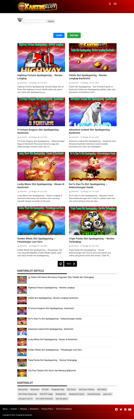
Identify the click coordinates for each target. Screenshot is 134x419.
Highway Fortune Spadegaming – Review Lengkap (51, 287)
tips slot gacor (62, 399)
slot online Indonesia (44, 399)
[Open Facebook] (116, 409)
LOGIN (59, 35)
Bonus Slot (23, 389)
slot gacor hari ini (26, 399)
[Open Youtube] (129, 409)
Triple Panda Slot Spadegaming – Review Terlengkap (52, 360)
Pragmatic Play (58, 389)
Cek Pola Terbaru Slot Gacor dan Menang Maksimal (52, 370)
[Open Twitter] (120, 409)
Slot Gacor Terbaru (86, 389)
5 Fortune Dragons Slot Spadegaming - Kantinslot (51, 308)
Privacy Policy (47, 409)
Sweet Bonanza (94, 394)
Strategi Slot (61, 394)
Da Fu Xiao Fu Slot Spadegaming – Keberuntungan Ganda (55, 318)
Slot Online (101, 389)
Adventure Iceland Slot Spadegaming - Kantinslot (50, 329)
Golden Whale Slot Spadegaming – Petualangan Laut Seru (55, 350)
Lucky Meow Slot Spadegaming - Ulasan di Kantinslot (52, 339)
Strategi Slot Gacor (76, 394)
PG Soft (45, 389)
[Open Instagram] (125, 409)
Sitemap (23, 409)
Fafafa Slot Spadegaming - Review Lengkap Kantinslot (53, 298)
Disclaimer (34, 409)
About (5, 409)
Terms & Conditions (64, 409)
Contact (14, 409)
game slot (107, 394)
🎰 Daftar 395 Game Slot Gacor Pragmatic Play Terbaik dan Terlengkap (61, 277)
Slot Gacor (71, 389)
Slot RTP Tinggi (46, 394)
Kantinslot (35, 389)
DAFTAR (74, 35)
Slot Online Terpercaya (28, 394)
